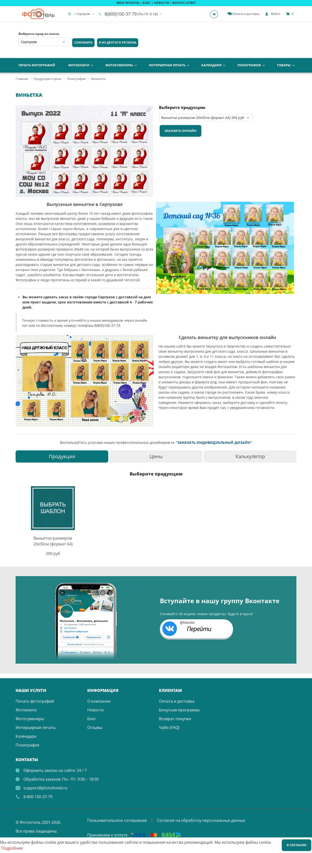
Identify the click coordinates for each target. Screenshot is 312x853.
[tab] (62, 456)
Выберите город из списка (39, 34)
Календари (211, 65)
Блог (91, 718)
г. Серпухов (79, 14)
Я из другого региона (117, 42)
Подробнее (12, 848)
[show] (272, 14)
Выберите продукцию (182, 107)
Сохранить (83, 42)
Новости (95, 710)
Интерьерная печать (167, 65)
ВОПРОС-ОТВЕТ (184, 3)
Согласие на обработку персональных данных (201, 820)
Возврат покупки (175, 718)
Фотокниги (78, 65)
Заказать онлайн (180, 130)
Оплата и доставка (176, 701)
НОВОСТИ (161, 3)
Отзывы (94, 727)
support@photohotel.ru (45, 788)
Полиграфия (249, 65)
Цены (156, 456)
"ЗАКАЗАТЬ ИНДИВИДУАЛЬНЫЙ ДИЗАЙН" (214, 442)
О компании (98, 701)
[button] (149, 110)
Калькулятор (250, 456)
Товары (284, 65)
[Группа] (215, 14)
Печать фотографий (37, 65)
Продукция (62, 456)
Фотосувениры (119, 65)
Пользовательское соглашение (117, 820)
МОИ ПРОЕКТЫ (128, 3)
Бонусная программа (179, 710)
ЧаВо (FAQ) (169, 727)
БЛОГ (147, 3)
